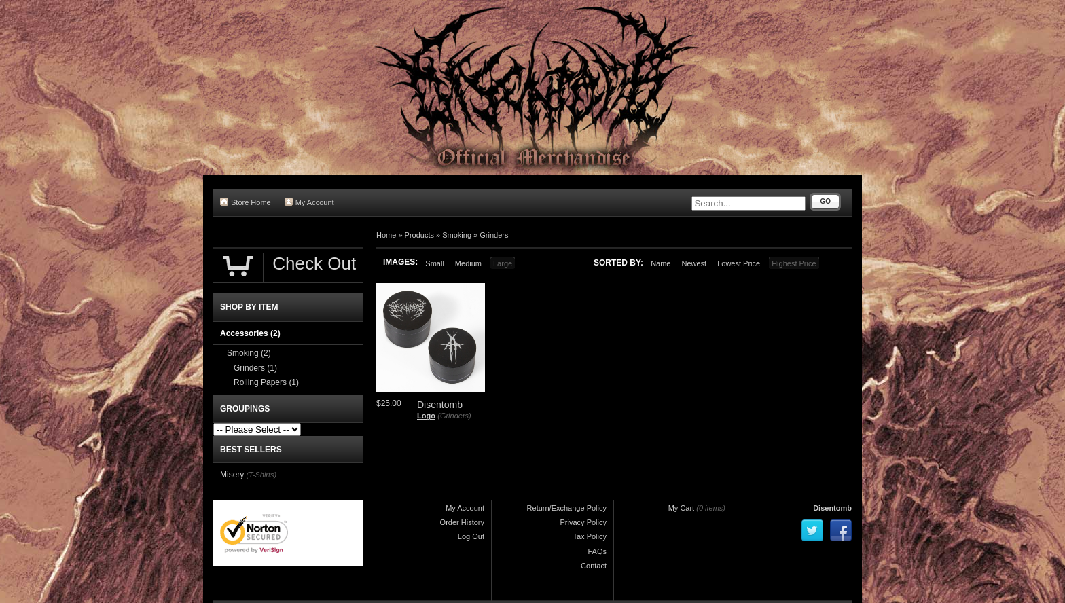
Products (419, 235)
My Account (309, 202)
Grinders (494, 235)
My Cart (681, 508)
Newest (693, 263)
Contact (594, 566)
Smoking (456, 235)
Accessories (250, 333)
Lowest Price (738, 263)
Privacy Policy (583, 522)
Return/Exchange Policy (567, 508)
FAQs (597, 551)
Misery (232, 474)
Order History (462, 522)
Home (386, 235)
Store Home (245, 202)
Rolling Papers (266, 382)
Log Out (471, 536)
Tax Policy (590, 536)
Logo (426, 416)
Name (660, 263)
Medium (468, 263)
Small (434, 263)
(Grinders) (454, 416)
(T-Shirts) (261, 475)
